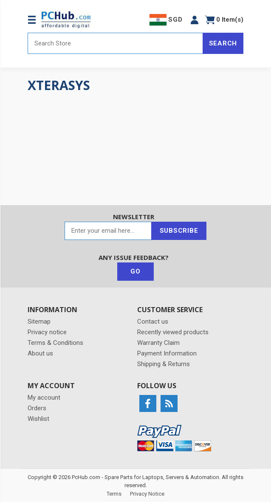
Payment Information (167, 353)
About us (40, 353)
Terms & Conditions (55, 343)
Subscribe (179, 230)
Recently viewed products (173, 332)
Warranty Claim (158, 343)
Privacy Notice (147, 494)
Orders (37, 408)
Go (135, 271)
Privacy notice (47, 332)
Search (223, 43)
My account (44, 397)
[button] (194, 20)
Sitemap (39, 321)
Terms (114, 494)
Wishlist (38, 419)
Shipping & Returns (163, 364)
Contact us (152, 321)
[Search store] (115, 43)
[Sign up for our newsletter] (108, 231)
